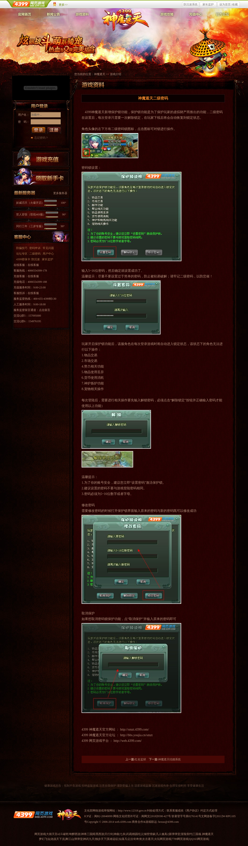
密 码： (23, 121)
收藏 (235, 4)
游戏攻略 (166, 21)
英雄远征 (112, 839)
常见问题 (48, 248)
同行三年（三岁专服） (40, 226)
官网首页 (25, 21)
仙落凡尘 (124, 839)
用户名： (23, 114)
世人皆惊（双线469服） (41, 214)
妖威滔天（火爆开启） (41, 202)
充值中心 (194, 21)
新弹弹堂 (174, 834)
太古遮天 (148, 839)
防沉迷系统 (191, 4)
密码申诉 (35, 248)
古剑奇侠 (136, 839)
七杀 (122, 834)
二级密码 (35, 253)
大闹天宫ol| (53, 834)
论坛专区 (21, 253)
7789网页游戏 (180, 839)
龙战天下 (56, 839)
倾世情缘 (149, 834)
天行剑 (109, 834)
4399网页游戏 (29, 4)
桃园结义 (137, 834)
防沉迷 (35, 259)
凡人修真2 (162, 834)
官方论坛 (222, 21)
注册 (54, 130)
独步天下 (100, 839)
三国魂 (197, 834)
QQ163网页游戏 (199, 839)
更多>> (63, 4)
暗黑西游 (98, 834)
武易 (129, 834)
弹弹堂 (78, 839)
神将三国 (86, 834)
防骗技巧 (21, 248)
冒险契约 (186, 834)
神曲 (116, 834)
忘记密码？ (41, 137)
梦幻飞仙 (44, 839)
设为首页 (225, 4)
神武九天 (88, 839)
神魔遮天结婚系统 (169, 759)
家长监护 (208, 4)
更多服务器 (60, 193)
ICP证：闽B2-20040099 (98, 816)
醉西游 (76, 834)
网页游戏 (40, 834)
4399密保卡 (23, 259)
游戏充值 (40, 157)
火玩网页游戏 (162, 839)
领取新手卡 (40, 176)
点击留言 (44, 310)
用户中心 (48, 253)
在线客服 (33, 265)
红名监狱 (140, 759)
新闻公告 (54, 21)
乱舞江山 (68, 839)
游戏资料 (82, 21)
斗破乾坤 (65, 834)
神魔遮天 (124, 19)
